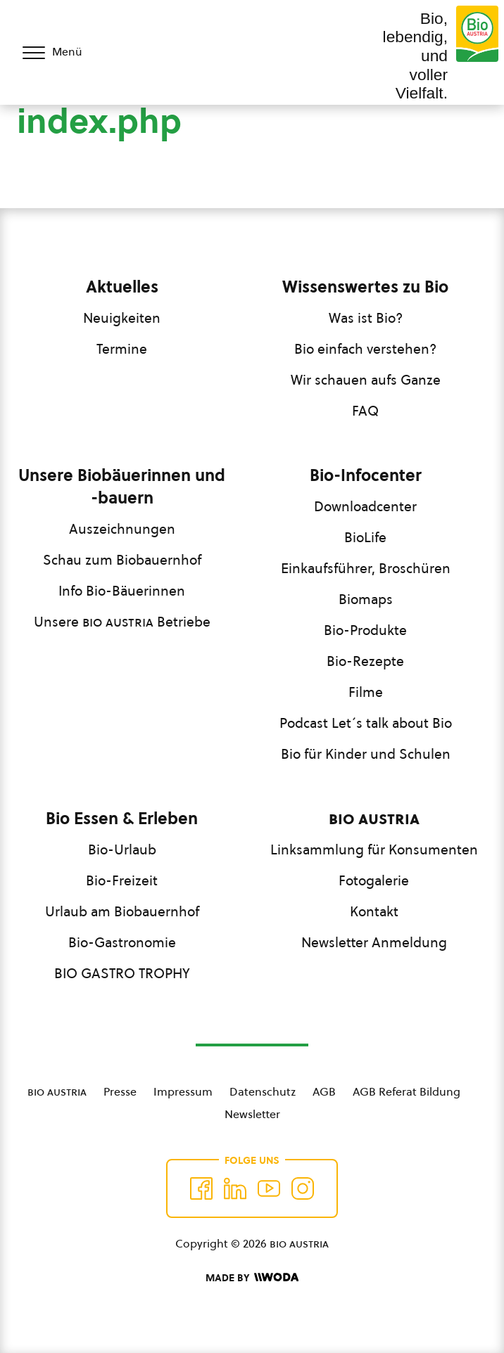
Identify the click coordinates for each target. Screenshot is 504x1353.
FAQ (365, 411)
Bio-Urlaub (122, 849)
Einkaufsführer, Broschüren (366, 568)
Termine (121, 349)
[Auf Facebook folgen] (201, 1188)
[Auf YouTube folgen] (269, 1188)
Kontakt (374, 911)
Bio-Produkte (365, 630)
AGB (324, 1091)
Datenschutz (262, 1091)
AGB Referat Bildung (406, 1091)
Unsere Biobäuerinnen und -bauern (121, 486)
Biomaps (366, 599)
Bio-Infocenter (366, 475)
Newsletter (252, 1114)
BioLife (365, 537)
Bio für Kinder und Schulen (366, 754)
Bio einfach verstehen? (365, 349)
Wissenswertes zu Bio (365, 287)
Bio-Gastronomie (122, 942)
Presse (120, 1091)
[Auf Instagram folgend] (303, 1188)
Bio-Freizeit (122, 880)
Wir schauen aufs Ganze (366, 380)
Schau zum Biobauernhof (122, 560)
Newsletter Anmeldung (374, 942)
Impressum (183, 1091)
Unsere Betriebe (122, 622)
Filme (365, 692)
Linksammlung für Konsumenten (374, 849)
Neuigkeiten (121, 318)
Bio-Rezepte (365, 661)
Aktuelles (122, 287)
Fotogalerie (374, 880)
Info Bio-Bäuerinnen (121, 591)
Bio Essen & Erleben (122, 818)
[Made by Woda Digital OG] (252, 1278)
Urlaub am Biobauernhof (122, 911)
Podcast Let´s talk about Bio (365, 723)
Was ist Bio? (366, 318)
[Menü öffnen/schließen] (62, 53)
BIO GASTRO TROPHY (122, 973)
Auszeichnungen (122, 529)
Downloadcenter (365, 506)
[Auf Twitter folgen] (235, 1188)
